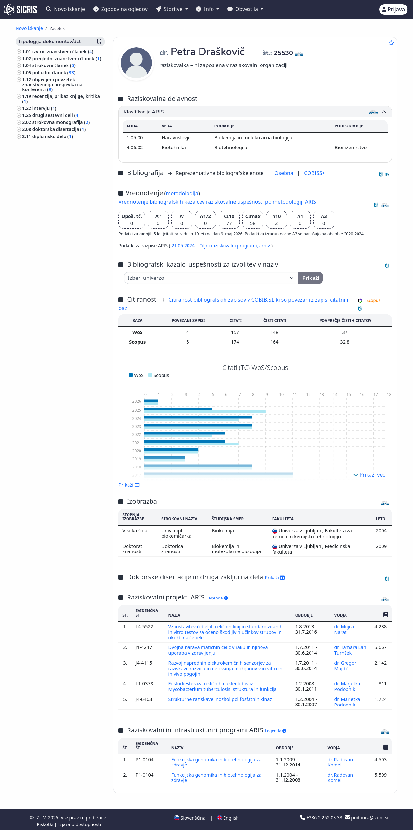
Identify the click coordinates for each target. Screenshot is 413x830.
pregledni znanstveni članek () (66, 58)
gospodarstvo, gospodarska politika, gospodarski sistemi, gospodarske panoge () (62, 377)
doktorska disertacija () (59, 129)
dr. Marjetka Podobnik (347, 685)
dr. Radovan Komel (340, 759)
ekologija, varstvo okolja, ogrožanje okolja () (61, 331)
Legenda (217, 598)
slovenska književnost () (49, 450)
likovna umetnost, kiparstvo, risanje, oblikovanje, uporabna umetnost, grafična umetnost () (62, 353)
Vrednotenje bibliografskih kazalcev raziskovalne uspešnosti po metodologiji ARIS (217, 201)
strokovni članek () (54, 65)
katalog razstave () (54, 155)
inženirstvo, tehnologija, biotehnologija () (49, 483)
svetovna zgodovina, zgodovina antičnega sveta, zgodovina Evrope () (60, 422)
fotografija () (38, 263)
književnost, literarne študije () (57, 548)
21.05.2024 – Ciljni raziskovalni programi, (215, 246)
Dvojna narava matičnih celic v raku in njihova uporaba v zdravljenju (219, 649)
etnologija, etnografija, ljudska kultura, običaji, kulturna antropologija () (56, 317)
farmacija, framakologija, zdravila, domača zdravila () (59, 495)
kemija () (33, 389)
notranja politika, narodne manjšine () (62, 471)
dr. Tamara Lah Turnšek (348, 649)
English (228, 815)
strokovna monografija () (61, 122)
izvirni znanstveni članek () (62, 51)
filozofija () (35, 365)
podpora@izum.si (366, 815)
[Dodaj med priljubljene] (391, 43)
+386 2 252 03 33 (322, 815)
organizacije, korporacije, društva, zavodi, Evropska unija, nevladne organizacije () (59, 438)
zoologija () (35, 293)
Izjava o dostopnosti (79, 821)
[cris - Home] (20, 9)
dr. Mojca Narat (344, 629)
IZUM (41, 815)
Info (205, 9)
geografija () (36, 555)
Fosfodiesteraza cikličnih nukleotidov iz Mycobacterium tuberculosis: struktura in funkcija (224, 685)
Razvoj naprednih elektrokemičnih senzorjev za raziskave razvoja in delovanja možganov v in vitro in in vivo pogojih (226, 667)
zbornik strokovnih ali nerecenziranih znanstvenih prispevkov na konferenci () (53, 196)
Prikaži (129, 484)
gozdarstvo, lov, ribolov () (51, 410)
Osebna (284, 173)
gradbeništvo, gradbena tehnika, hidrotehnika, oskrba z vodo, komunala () (58, 510)
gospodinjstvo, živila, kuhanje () (58, 522)
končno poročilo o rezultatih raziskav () (58, 145)
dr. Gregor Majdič (345, 664)
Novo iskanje (65, 9)
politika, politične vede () (50, 341)
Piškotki (46, 821)
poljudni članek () (54, 72)
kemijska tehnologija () (48, 529)
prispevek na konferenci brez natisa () (59, 224)
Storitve (170, 9)
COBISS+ (314, 173)
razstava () (45, 208)
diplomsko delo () (52, 136)
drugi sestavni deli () (56, 115)
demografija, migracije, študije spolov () (63, 460)
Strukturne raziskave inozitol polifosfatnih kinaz (222, 697)
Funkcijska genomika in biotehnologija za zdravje (217, 759)
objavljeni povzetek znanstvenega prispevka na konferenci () (52, 84)
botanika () (35, 396)
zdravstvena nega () (45, 403)
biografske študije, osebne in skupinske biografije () (54, 302)
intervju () (44, 108)
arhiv (265, 246)
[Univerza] (211, 278)
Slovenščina (189, 815)
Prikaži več (369, 474)
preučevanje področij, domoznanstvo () (62, 272)
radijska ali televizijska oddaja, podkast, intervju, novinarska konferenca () (60, 167)
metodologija (182, 193)
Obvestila (243, 9)
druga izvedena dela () (58, 234)
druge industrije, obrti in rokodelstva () (62, 538)
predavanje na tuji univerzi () (65, 215)
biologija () (36, 256)
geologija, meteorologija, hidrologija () (62, 284)
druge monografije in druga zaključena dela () (58, 181)
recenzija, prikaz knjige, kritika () (61, 98)
